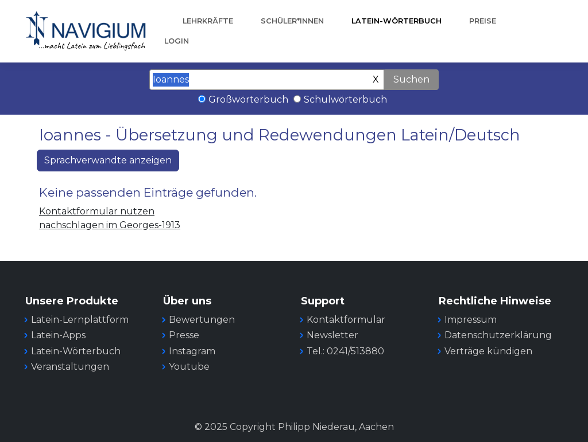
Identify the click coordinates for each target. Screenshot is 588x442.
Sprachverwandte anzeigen (108, 160)
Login (176, 41)
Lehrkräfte (208, 21)
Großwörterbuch (248, 99)
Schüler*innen (292, 21)
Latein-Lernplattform (80, 319)
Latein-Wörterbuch (396, 21)
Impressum (470, 319)
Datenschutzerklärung (498, 335)
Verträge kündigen (488, 351)
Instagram (192, 351)
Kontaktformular (346, 319)
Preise (482, 21)
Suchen (411, 79)
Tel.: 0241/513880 (345, 351)
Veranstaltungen (70, 366)
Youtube (189, 366)
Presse (184, 335)
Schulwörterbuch (345, 99)
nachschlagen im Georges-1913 (109, 225)
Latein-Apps (58, 335)
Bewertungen (202, 319)
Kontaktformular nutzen (96, 211)
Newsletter (332, 335)
